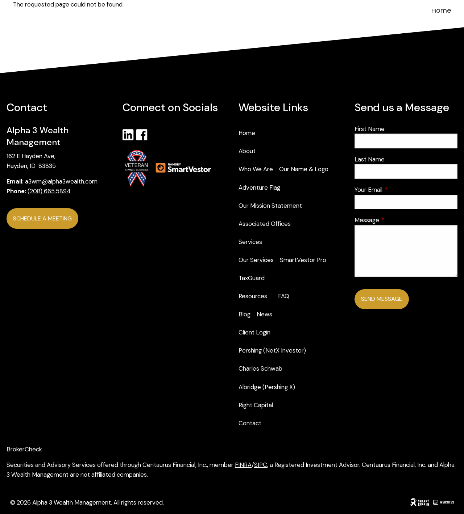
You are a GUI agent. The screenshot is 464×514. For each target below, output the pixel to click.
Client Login (254, 332)
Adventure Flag (259, 187)
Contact (250, 423)
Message (395, 220)
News (264, 314)
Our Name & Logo (303, 169)
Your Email (397, 190)
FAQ (283, 296)
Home (441, 10)
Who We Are (256, 169)
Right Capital (256, 405)
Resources (253, 296)
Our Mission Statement (270, 206)
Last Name (370, 159)
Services (250, 242)
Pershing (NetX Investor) (272, 350)
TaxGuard (252, 278)
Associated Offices (265, 224)
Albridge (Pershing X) (267, 387)
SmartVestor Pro (303, 260)
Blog (244, 314)
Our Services (256, 260)
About (247, 151)
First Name (370, 129)
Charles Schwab (260, 368)
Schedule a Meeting (42, 218)
